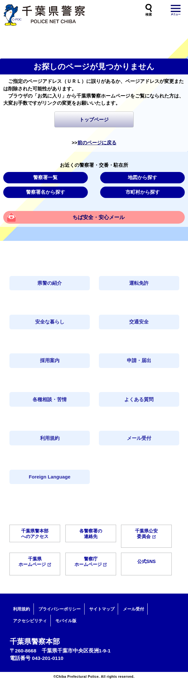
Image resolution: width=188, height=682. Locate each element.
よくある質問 (139, 399)
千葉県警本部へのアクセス (34, 533)
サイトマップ (101, 609)
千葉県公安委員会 (146, 533)
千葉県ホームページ (35, 561)
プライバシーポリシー (59, 609)
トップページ (94, 119)
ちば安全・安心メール (99, 217)
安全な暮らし (49, 321)
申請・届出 (139, 360)
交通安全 (139, 321)
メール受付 (139, 438)
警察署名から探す (45, 192)
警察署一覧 (45, 177)
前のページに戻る (96, 142)
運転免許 (139, 283)
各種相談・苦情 (50, 399)
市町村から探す (143, 192)
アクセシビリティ (30, 620)
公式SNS (146, 561)
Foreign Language (50, 476)
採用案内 (50, 360)
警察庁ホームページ (90, 561)
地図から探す (142, 177)
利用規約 (50, 438)
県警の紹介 (49, 283)
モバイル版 (65, 620)
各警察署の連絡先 (90, 533)
